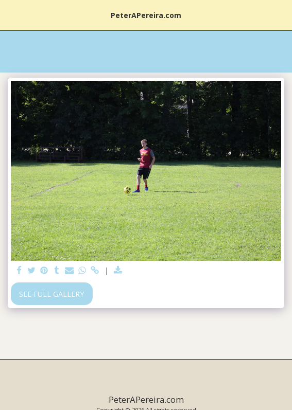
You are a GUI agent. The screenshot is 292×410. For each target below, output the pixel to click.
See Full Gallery (51, 294)
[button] (11, 14)
